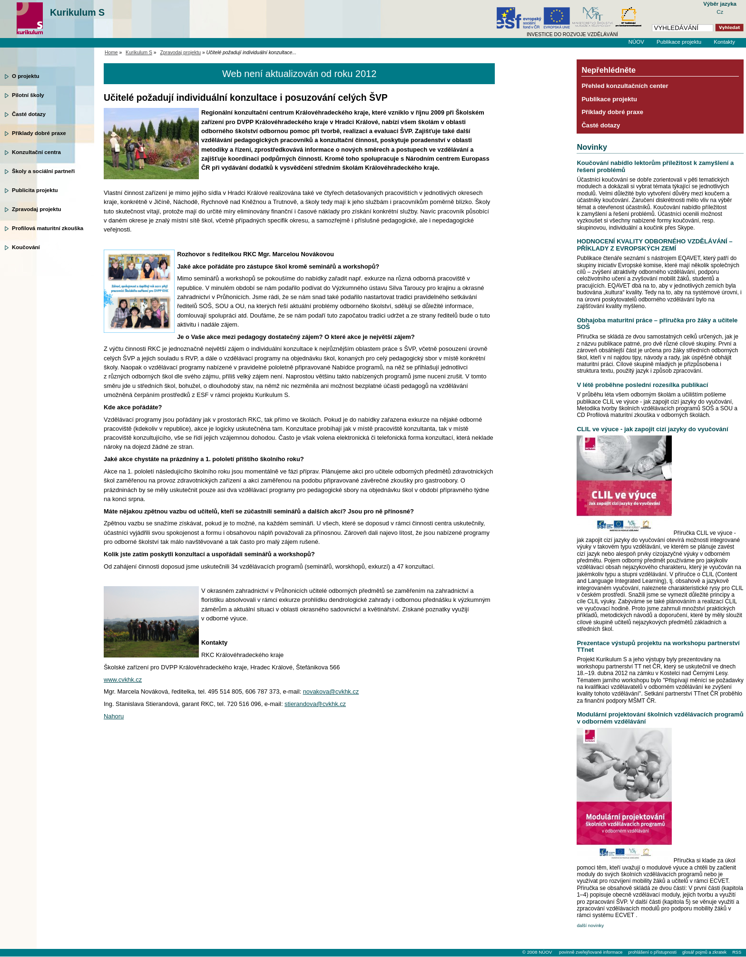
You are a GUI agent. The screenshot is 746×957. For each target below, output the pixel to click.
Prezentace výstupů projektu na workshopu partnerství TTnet (658, 646)
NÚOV (636, 42)
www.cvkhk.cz (123, 679)
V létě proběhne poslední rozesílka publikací (642, 384)
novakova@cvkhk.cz (331, 691)
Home (111, 52)
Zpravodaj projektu (36, 209)
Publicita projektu (35, 190)
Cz (720, 12)
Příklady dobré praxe (39, 133)
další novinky (590, 925)
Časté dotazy (29, 114)
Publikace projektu (679, 42)
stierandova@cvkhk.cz (315, 703)
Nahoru (114, 716)
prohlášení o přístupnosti (652, 952)
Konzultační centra (36, 152)
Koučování (26, 247)
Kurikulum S (77, 12)
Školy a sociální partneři (43, 171)
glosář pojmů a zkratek (704, 952)
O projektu (25, 76)
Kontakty (724, 42)
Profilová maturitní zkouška (47, 228)
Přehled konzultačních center (624, 85)
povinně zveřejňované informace (590, 952)
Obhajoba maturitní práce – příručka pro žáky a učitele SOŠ (657, 323)
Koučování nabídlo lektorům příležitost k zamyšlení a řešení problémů (655, 166)
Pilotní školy (28, 95)
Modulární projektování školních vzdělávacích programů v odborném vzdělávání (660, 718)
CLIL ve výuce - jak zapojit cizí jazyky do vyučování (652, 429)
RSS (736, 952)
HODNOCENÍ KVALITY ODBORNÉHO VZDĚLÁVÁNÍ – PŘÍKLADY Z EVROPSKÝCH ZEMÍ (654, 244)
